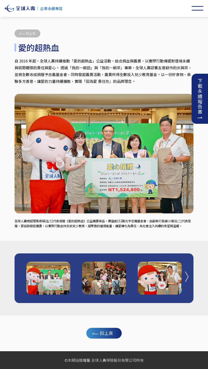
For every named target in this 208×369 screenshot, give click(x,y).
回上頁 (31, 33)
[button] (187, 276)
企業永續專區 (51, 8)
